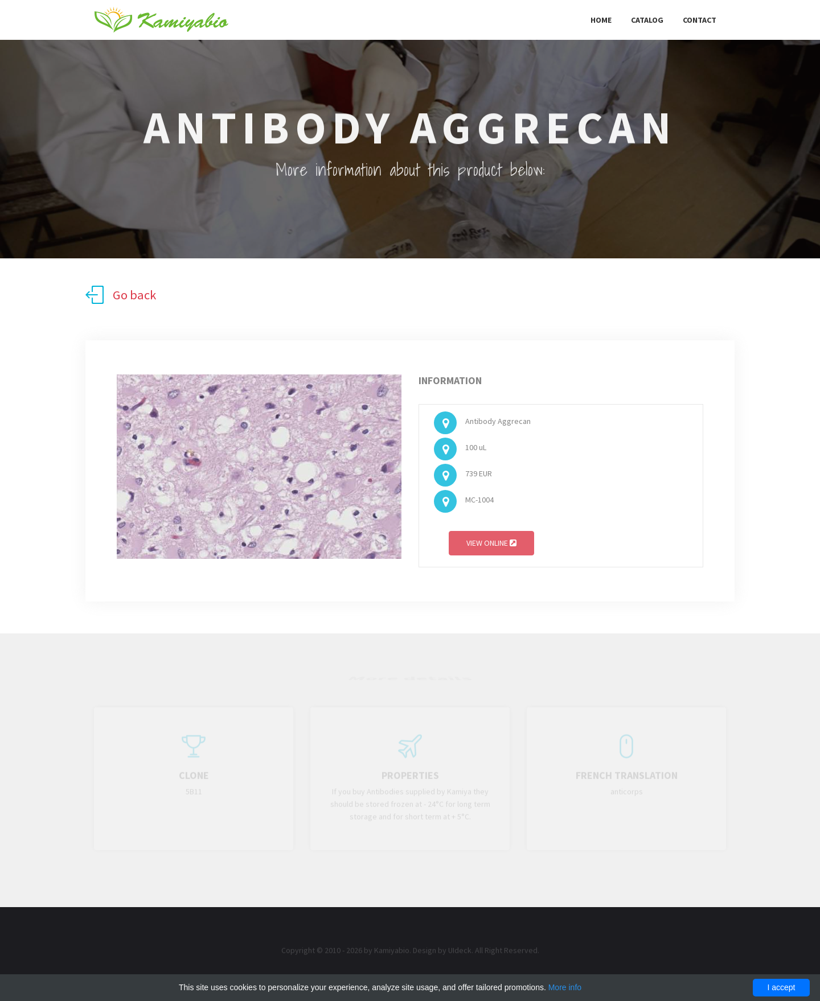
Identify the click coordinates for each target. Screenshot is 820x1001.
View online (491, 545)
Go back (120, 295)
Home (601, 20)
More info (564, 987)
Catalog (647, 20)
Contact (699, 20)
